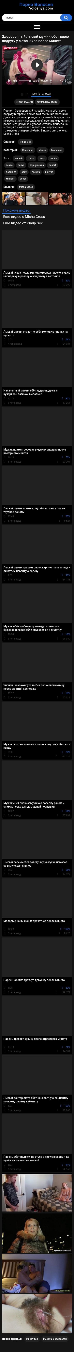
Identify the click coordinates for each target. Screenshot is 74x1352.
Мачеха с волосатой (55, 1339)
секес (9, 165)
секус (21, 165)
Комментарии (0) (47, 102)
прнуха (36, 172)
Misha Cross (26, 187)
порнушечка (37, 165)
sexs (42, 158)
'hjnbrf (52, 165)
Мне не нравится (27, 95)
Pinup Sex (25, 142)
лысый (19, 158)
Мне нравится (22, 95)
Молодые (56, 150)
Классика (27, 150)
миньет (10, 178)
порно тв (11, 172)
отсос (31, 158)
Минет (42, 150)
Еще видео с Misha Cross (24, 217)
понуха (49, 172)
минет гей (32, 1339)
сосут (23, 178)
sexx (24, 172)
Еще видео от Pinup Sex (23, 223)
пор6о (53, 158)
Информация (24, 102)
